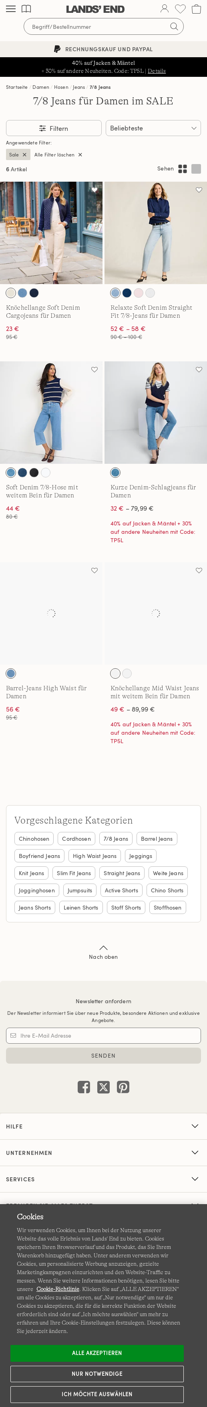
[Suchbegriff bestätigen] (174, 26)
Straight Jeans (122, 873)
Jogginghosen (37, 890)
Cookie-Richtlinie (57, 1289)
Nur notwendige (97, 1373)
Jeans (79, 87)
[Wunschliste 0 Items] (180, 9)
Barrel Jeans (157, 838)
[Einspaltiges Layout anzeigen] (196, 169)
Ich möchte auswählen (97, 1394)
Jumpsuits (80, 890)
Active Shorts (121, 890)
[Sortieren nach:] (153, 128)
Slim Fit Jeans (74, 873)
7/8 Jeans (100, 87)
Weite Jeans (168, 873)
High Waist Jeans (95, 856)
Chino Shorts (167, 890)
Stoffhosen (167, 907)
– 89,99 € (133, 709)
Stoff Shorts (126, 907)
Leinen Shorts (81, 907)
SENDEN (103, 1055)
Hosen (61, 87)
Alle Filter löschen (54, 154)
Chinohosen (34, 838)
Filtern (58, 128)
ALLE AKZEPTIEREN (97, 1353)
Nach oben (103, 951)
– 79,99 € (132, 508)
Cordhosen (76, 838)
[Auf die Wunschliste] (94, 190)
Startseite (17, 87)
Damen (40, 87)
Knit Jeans (31, 873)
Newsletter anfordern (103, 1001)
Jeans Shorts (35, 907)
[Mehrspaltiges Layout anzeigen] (182, 169)
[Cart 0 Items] (196, 9)
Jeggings (140, 856)
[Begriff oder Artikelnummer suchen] (104, 26)
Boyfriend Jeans (39, 856)
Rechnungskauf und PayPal (103, 49)
